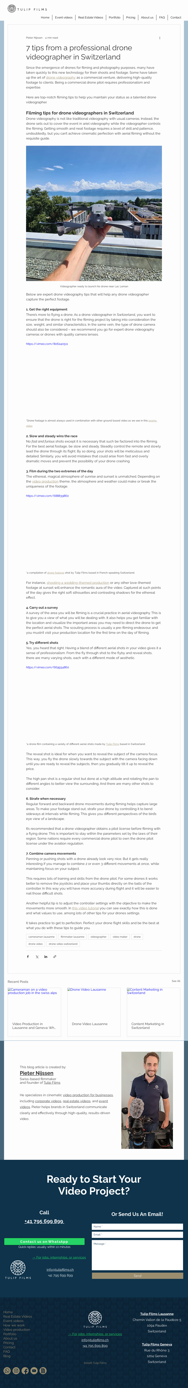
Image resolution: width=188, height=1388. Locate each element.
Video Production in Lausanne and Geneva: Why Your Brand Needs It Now (34, 1026)
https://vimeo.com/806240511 (47, 344)
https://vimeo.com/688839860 (47, 496)
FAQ (6, 1351)
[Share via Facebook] (28, 956)
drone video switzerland (63, 943)
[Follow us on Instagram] (16, 1370)
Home (8, 1312)
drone (137, 936)
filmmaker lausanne (72, 936)
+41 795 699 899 (60, 1275)
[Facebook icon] (25, 1370)
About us (10, 1338)
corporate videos (48, 1101)
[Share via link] (55, 956)
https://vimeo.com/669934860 (47, 667)
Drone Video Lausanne (90, 1024)
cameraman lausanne (41, 936)
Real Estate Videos (17, 1316)
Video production (16, 1329)
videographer (98, 936)
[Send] (137, 1276)
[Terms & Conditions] (43, 1370)
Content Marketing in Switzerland (147, 1026)
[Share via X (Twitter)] (37, 956)
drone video (35, 943)
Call (44, 1213)
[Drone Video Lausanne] (94, 1003)
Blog (6, 1356)
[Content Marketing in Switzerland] (153, 1003)
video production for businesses (88, 1095)
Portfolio (9, 1334)
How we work (14, 1325)
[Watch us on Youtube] (34, 1370)
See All (176, 981)
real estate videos (77, 1101)
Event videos (13, 1321)
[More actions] (160, 37)
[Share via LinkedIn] (46, 956)
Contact (9, 1347)
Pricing (8, 1343)
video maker (120, 936)
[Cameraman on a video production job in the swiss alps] (34, 1003)
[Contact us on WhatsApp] (44, 1241)
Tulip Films (52, 1082)
